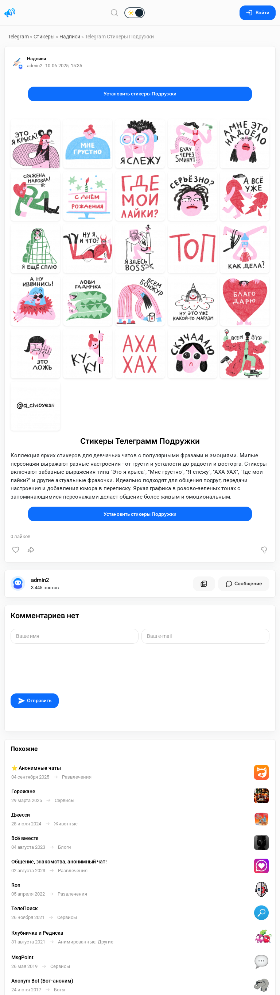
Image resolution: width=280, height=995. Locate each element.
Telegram (18, 36)
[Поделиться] (31, 549)
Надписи (69, 36)
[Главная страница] (9, 12)
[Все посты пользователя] (204, 583)
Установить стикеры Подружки (140, 94)
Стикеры (44, 36)
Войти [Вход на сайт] (257, 12)
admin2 (40, 580)
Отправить (34, 700)
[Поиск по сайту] (114, 12)
